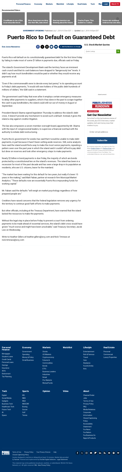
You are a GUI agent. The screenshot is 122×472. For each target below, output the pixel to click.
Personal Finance (23, 4)
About (86, 391)
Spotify (114, 453)
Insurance (5, 368)
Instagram (86, 453)
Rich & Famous (88, 354)
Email (56, 47)
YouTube (91, 453)
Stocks (45, 352)
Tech (93, 4)
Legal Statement (62, 459)
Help (54, 452)
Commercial (108, 354)
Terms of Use (107, 148)
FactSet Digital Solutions (48, 459)
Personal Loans (7, 362)
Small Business (28, 360)
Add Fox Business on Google (71, 46)
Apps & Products (89, 438)
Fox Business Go (89, 435)
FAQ (84, 407)
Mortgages (6, 354)
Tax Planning (7, 377)
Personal (107, 352)
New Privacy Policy (44, 465)
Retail (45, 377)
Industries (46, 374)
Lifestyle (70, 4)
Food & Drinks (88, 366)
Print (51, 47)
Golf (23, 412)
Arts (84, 369)
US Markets (47, 354)
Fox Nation (87, 432)
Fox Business (7, 4)
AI (2, 412)
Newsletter (109, 453)
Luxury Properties (110, 357)
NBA (24, 398)
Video (66, 391)
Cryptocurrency (48, 357)
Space (4, 415)
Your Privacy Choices (43, 452)
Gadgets (5, 401)
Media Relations (89, 409)
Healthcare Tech (8, 407)
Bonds (45, 366)
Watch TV (115, 4)
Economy (38, 4)
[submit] (118, 51)
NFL (23, 395)
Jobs (85, 398)
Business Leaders (49, 372)
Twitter (42, 47)
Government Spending (33, 31)
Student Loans (7, 357)
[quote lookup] (100, 51)
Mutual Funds (48, 383)
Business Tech (7, 404)
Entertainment (88, 352)
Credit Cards (6, 359)
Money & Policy (28, 357)
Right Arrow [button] (117, 18)
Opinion (46, 391)
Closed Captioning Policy (20, 455)
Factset (16, 459)
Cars (85, 360)
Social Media (6, 398)
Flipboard (95, 453)
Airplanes (86, 363)
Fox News (86, 429)
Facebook (38, 47)
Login (106, 4)
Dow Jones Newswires (11, 47)
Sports (25, 391)
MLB (24, 401)
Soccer (25, 409)
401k (4, 371)
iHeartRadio (118, 453)
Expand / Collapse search (99, 4)
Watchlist (60, 4)
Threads (47, 47)
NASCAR (25, 404)
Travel (85, 357)
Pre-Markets (47, 380)
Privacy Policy (95, 148)
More (101, 4)
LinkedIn (100, 453)
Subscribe (102, 140)
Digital (4, 395)
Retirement (6, 374)
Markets (49, 4)
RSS (105, 453)
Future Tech (6, 409)
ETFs (44, 369)
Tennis (24, 415)
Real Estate (82, 4)
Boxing (24, 407)
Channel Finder (88, 395)
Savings (5, 365)
